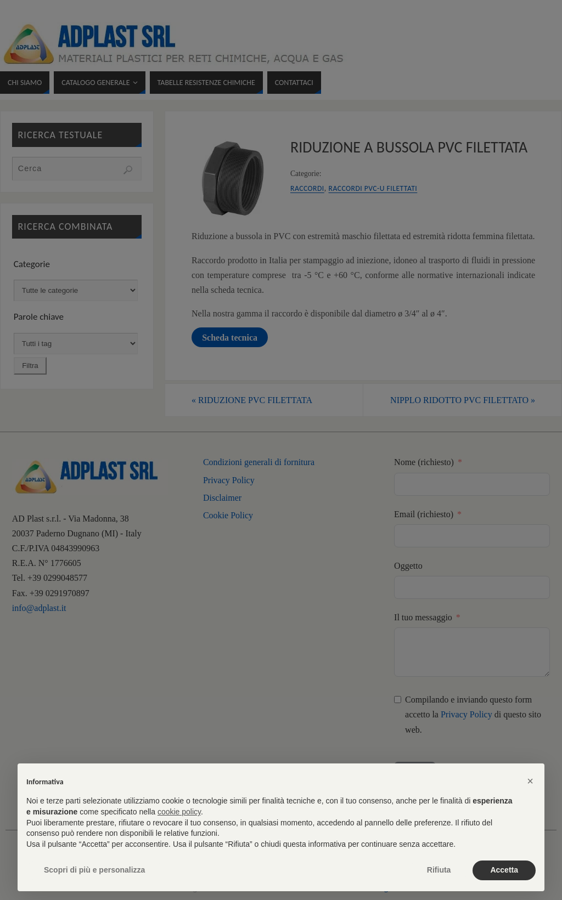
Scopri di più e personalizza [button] (94, 869)
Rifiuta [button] (439, 869)
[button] (530, 781)
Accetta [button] (504, 869)
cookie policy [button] (179, 811)
